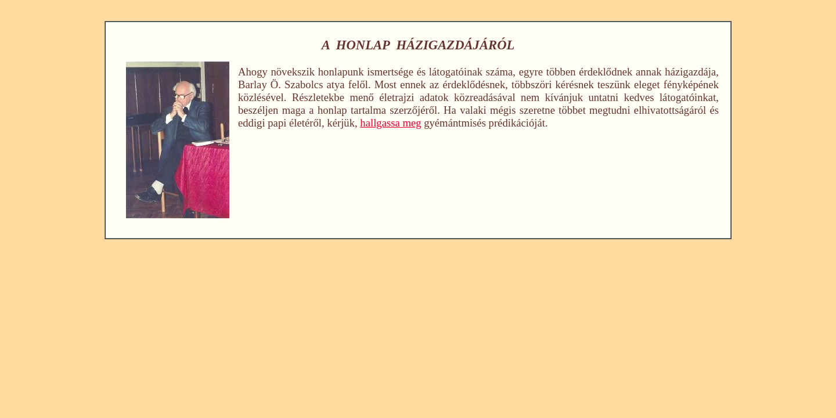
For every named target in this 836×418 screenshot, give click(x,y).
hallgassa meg (390, 123)
